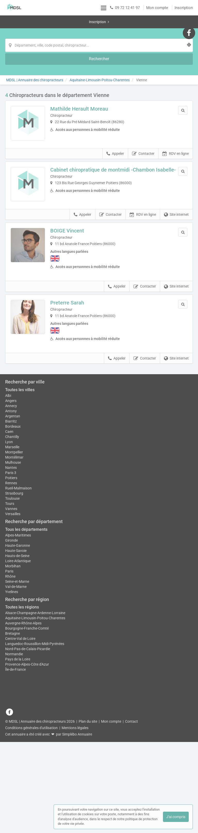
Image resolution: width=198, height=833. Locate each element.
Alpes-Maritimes (18, 649)
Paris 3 (10, 587)
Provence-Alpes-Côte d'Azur (27, 778)
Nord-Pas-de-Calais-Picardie (27, 763)
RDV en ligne (175, 132)
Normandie (14, 768)
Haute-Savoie (16, 664)
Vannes (11, 623)
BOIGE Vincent (71, 213)
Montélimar (14, 571)
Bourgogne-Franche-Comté (27, 742)
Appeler (115, 132)
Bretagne (12, 748)
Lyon (9, 553)
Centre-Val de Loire (20, 753)
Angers (10, 512)
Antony (11, 522)
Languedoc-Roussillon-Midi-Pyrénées (34, 758)
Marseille (12, 558)
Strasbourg (14, 607)
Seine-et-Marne (17, 695)
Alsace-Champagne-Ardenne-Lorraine (35, 727)
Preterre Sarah (71, 285)
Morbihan (13, 680)
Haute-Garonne (17, 659)
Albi (8, 507)
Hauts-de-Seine (17, 670)
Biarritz (11, 533)
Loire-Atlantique (18, 675)
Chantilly (12, 548)
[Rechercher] (151, 32)
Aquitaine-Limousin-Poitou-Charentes (35, 732)
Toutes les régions (22, 721)
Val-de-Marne (16, 700)
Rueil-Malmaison (18, 602)
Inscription (184, 7)
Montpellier (14, 563)
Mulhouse (13, 576)
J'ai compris (175, 817)
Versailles (12, 628)
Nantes (11, 581)
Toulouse (12, 612)
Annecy (11, 517)
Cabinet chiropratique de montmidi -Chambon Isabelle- (106, 151)
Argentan (12, 527)
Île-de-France (15, 784)
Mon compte (157, 7)
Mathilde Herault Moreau (83, 83)
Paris (9, 685)
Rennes (11, 597)
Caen (9, 543)
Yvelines (11, 706)
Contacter (143, 132)
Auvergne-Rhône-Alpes (23, 737)
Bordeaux (13, 538)
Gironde (11, 654)
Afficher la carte (99, 413)
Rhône (10, 690)
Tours (9, 617)
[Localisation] (92, 32)
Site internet (176, 197)
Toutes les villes (20, 501)
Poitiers (11, 592)
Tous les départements (26, 643)
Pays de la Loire (17, 773)
